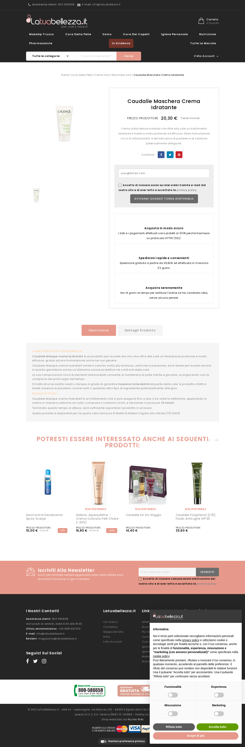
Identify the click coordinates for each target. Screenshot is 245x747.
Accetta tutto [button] (217, 726)
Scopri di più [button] (196, 735)
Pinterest (179, 154)
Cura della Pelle (78, 34)
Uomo (107, 34)
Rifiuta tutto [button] (174, 726)
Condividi (161, 154)
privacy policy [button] (190, 640)
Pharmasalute (40, 43)
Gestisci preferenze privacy (122, 739)
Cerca (128, 56)
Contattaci (110, 627)
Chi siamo (110, 622)
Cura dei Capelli (136, 34)
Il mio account (112, 641)
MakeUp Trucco (41, 34)
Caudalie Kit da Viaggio (143, 515)
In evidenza (121, 43)
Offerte (146, 622)
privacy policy (187, 190)
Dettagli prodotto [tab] (140, 330)
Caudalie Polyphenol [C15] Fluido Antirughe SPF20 (196, 517)
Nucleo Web (136, 717)
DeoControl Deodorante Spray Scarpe (44, 517)
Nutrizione (207, 34)
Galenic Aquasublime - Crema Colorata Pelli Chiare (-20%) (97, 518)
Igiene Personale (174, 34)
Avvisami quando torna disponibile (164, 199)
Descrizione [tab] (96, 330)
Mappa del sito (113, 632)
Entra (106, 636)
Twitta (170, 154)
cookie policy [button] (161, 656)
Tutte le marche (203, 43)
